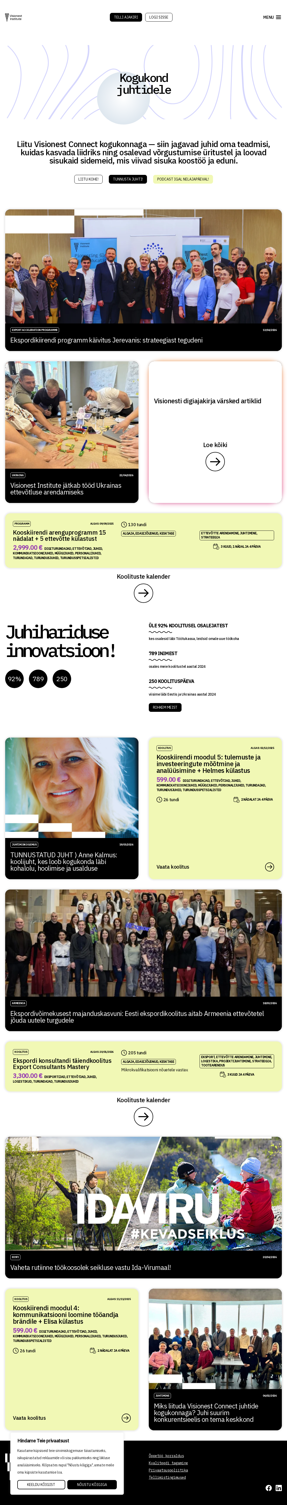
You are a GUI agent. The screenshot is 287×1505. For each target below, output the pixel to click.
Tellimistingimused (167, 1477)
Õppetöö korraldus (166, 1455)
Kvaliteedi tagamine (168, 1463)
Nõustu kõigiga (92, 1484)
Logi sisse (158, 17)
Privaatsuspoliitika (168, 1470)
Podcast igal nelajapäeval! (183, 179)
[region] (67, 1463)
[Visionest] (13, 17)
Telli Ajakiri (126, 17)
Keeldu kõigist (41, 1484)
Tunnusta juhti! (128, 179)
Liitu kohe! (88, 179)
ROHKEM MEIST (165, 707)
